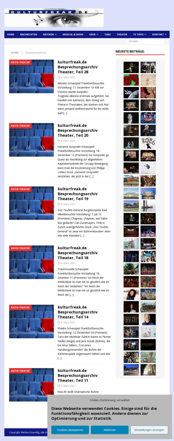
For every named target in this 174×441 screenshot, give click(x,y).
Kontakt (158, 34)
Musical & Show (73, 34)
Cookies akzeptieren (70, 430)
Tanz (107, 34)
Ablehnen (110, 430)
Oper (92, 34)
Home (10, 34)
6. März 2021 (68, 77)
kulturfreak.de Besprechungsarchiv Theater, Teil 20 (78, 130)
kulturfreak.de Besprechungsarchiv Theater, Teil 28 (78, 66)
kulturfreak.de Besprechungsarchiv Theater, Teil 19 (78, 193)
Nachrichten (28, 34)
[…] (65, 113)
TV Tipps (138, 34)
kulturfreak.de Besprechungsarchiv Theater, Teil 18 (78, 252)
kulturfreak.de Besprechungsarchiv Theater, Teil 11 (78, 375)
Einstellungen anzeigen (149, 430)
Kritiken (48, 34)
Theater (122, 34)
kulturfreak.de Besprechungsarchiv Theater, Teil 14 (78, 312)
